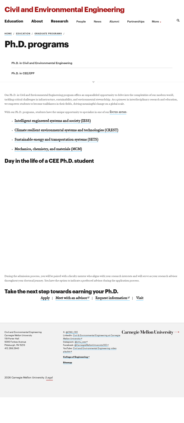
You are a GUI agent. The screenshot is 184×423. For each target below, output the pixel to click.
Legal (49, 403)
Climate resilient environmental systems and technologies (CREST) (70, 145)
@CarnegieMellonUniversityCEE (91, 370)
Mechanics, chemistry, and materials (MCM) (51, 166)
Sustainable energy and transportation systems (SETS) (60, 155)
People (81, 21)
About (37, 20)
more (155, 21)
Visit (147, 324)
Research (59, 20)
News (97, 21)
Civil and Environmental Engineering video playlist (89, 375)
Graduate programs (48, 33)
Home (8, 33)
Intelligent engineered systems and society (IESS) (55, 134)
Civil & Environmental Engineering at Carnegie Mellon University (91, 362)
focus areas (161, 124)
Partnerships (135, 21)
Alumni (114, 21)
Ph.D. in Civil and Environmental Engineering (42, 63)
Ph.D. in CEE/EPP (23, 73)
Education (13, 20)
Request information (114, 324)
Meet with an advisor (70, 324)
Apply (37, 324)
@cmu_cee (81, 367)
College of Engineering (76, 382)
